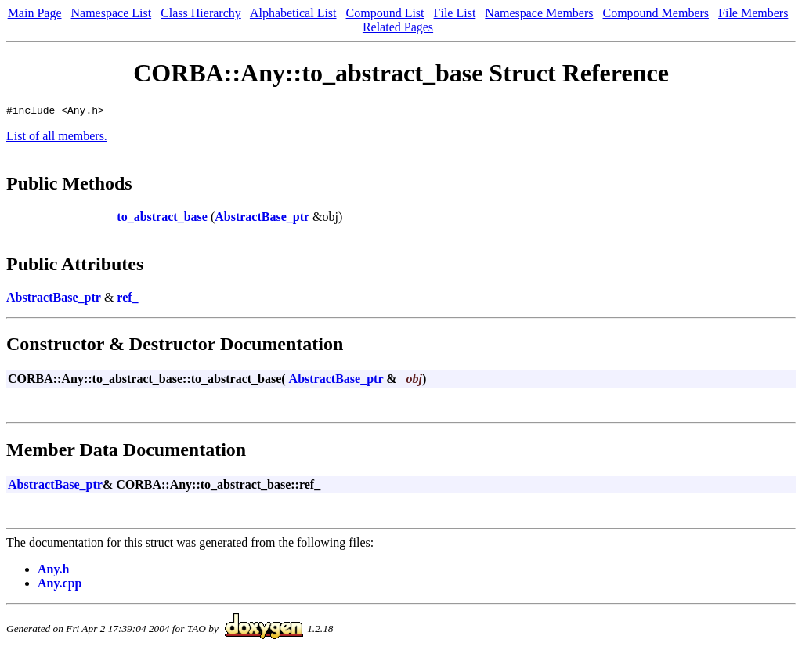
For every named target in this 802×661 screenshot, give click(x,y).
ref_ (127, 299)
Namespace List (111, 13)
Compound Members (656, 13)
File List (455, 13)
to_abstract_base (162, 219)
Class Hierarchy (201, 13)
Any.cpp (59, 585)
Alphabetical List (293, 13)
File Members (753, 13)
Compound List (385, 13)
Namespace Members (539, 13)
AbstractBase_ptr (262, 219)
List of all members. (56, 138)
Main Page (35, 13)
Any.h (53, 571)
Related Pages (398, 27)
